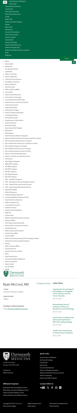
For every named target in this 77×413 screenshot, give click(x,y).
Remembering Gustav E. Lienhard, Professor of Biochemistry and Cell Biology (63, 306)
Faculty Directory (10, 249)
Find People (9, 9)
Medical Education (11, 192)
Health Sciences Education (13, 200)
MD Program (9, 133)
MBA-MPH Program (11, 164)
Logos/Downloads (11, 107)
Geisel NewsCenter (11, 256)
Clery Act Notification (12, 32)
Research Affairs (10, 220)
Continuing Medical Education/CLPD (17, 197)
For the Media (9, 266)
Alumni (7, 24)
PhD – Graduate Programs (13, 179)
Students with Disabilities (13, 210)
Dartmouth (13, 4)
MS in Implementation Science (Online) (18, 151)
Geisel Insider (9, 264)
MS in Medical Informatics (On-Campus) (18, 148)
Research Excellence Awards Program (17, 241)
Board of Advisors (10, 84)
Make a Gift (8, 19)
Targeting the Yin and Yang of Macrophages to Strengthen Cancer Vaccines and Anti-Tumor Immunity (63, 292)
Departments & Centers (13, 6)
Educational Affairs (11, 190)
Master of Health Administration (15, 154)
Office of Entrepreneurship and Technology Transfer (22, 238)
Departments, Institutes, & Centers (16, 102)
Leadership (8, 71)
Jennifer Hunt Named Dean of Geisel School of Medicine (63, 331)
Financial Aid (9, 40)
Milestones (8, 66)
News (7, 53)
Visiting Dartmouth (11, 118)
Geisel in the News (11, 261)
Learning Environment (12, 205)
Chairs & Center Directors (13, 79)
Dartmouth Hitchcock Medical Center (15, 387)
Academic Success (11, 207)
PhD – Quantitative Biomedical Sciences (18, 187)
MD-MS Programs (11, 172)
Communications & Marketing (15, 100)
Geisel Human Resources (13, 45)
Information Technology (13, 97)
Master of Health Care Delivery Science (17, 156)
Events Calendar (10, 37)
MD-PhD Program (11, 177)
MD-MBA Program (11, 166)
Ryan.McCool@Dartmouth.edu (18, 309)
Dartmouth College (46, 360)
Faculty (7, 243)
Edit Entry (41, 283)
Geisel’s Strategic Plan (12, 47)
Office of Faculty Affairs (12, 89)
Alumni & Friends (10, 125)
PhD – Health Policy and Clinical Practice (18, 184)
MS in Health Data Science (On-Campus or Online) (21, 143)
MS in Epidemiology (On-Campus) (16, 146)
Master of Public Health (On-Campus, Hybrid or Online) (23, 138)
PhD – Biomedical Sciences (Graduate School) (19, 182)
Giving (7, 17)
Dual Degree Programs (12, 161)
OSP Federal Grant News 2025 (14, 223)
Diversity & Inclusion (11, 35)
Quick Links (8, 27)
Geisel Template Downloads (14, 112)
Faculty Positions (10, 123)
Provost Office (9, 236)
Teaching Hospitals (11, 115)
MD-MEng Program (11, 174)
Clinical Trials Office (11, 233)
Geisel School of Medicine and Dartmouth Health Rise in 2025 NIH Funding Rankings (63, 319)
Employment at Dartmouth (14, 120)
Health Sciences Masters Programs (16, 136)
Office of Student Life (12, 202)
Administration (10, 87)
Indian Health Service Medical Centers (15, 395)
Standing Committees (12, 82)
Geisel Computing (11, 42)
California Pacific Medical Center (13, 393)
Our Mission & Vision (11, 69)
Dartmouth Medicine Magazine (15, 259)
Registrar (8, 55)
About (7, 61)
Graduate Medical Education (14, 195)
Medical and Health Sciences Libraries (17, 50)
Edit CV (48, 283)
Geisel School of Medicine (17, 1)
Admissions (9, 29)
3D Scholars (9, 159)
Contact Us (6, 370)
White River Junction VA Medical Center (15, 390)
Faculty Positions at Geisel (13, 251)
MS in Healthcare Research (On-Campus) (18, 141)
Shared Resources (11, 228)
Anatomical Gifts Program (13, 22)
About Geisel (9, 64)
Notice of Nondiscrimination (49, 370)
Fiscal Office (9, 92)
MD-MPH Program (11, 169)
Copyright (6, 403)
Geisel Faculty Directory (12, 14)
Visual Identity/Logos (12, 110)
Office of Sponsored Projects (14, 231)
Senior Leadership (11, 77)
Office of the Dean (11, 74)
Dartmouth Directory (12, 11)
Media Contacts (8, 373)
